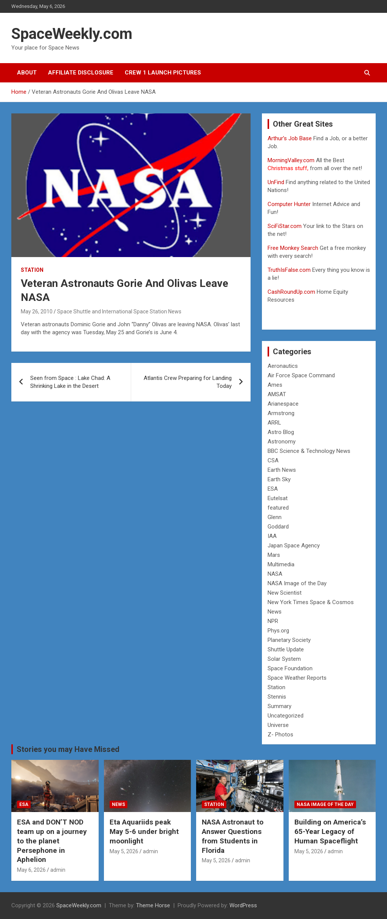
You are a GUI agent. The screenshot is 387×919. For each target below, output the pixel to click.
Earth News (282, 469)
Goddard (278, 526)
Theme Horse (153, 905)
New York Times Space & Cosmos (311, 602)
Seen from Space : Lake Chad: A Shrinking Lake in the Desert (70, 382)
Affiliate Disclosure (80, 72)
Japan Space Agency (294, 545)
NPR (273, 621)
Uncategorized (285, 715)
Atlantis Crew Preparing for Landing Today (188, 382)
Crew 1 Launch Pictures (163, 72)
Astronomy (282, 441)
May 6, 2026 (31, 870)
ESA (273, 488)
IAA (272, 536)
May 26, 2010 (37, 311)
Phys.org (278, 630)
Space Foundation (290, 668)
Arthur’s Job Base (290, 138)
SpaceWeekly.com (71, 34)
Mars (274, 555)
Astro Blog (281, 432)
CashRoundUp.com (291, 291)
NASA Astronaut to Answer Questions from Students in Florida (232, 836)
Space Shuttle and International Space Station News (119, 311)
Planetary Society (289, 640)
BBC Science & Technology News (309, 451)
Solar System (284, 659)
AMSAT (277, 394)
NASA (275, 573)
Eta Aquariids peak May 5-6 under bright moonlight (144, 831)
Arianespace (283, 403)
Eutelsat (278, 498)
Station (32, 270)
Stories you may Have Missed (68, 749)
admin (57, 870)
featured (278, 507)
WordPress (243, 905)
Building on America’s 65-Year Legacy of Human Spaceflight (330, 831)
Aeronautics (283, 366)
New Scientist (285, 592)
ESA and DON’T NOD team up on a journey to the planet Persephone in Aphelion (52, 841)
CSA (273, 460)
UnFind (277, 182)
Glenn (275, 517)
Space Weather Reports (297, 677)
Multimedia (281, 564)
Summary (279, 706)
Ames (275, 384)
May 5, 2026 (124, 851)
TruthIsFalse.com (289, 270)
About (27, 72)
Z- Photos (280, 734)
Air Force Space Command (301, 375)
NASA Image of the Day (297, 583)
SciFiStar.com (285, 226)
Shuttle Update (286, 649)
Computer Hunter (289, 204)
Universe (278, 725)
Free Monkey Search (293, 248)
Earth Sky (279, 479)
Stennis (277, 696)
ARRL (274, 422)
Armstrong (281, 413)
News (275, 611)
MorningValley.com (291, 160)
